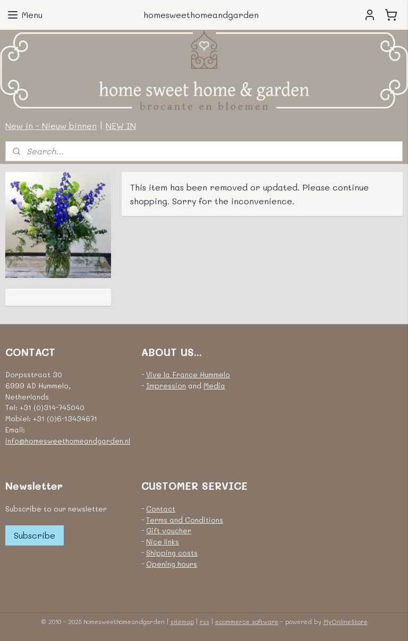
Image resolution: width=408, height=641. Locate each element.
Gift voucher (168, 530)
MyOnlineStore (346, 622)
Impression (166, 385)
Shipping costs (172, 552)
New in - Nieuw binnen (51, 125)
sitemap (182, 622)
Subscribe (34, 535)
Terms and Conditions (184, 519)
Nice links (162, 541)
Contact (160, 508)
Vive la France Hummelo (188, 374)
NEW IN (121, 125)
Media (214, 385)
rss (204, 622)
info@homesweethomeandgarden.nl (67, 440)
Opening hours (171, 563)
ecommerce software (246, 622)
